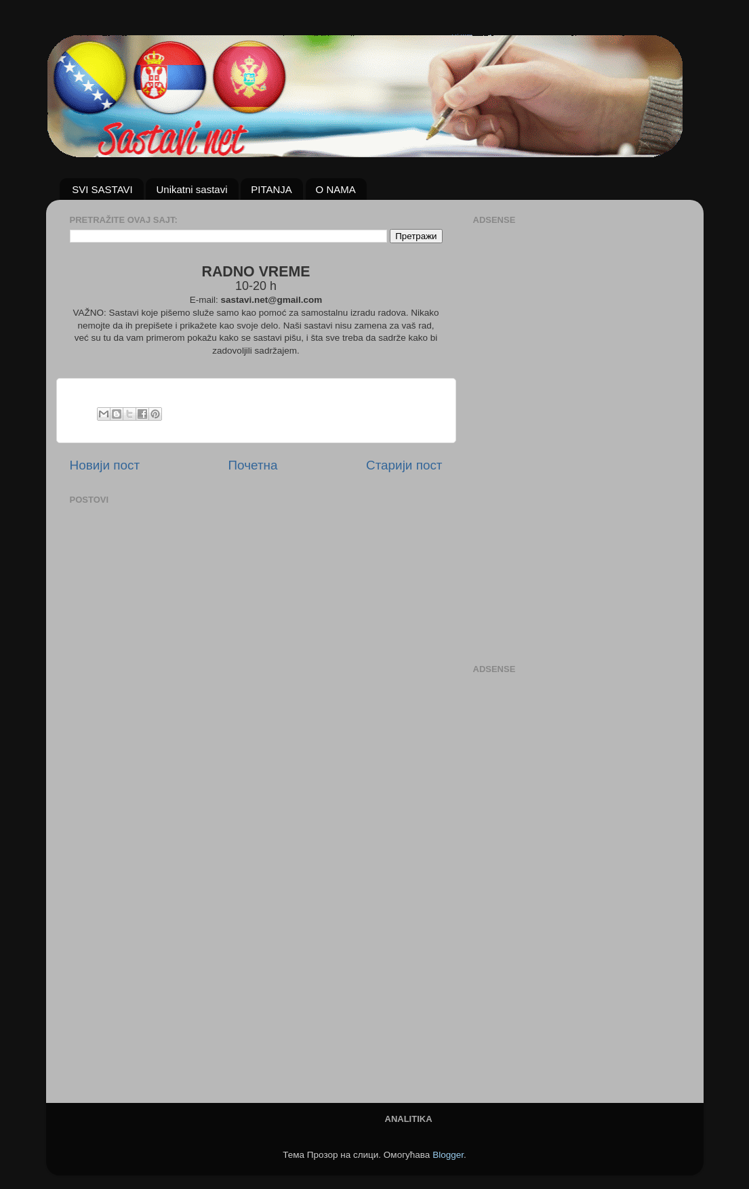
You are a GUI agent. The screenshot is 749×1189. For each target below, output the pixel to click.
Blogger (448, 1155)
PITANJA (271, 189)
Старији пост (404, 465)
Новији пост (105, 465)
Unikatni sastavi (191, 189)
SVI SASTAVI (102, 189)
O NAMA (336, 189)
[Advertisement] (527, 432)
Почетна (253, 465)
